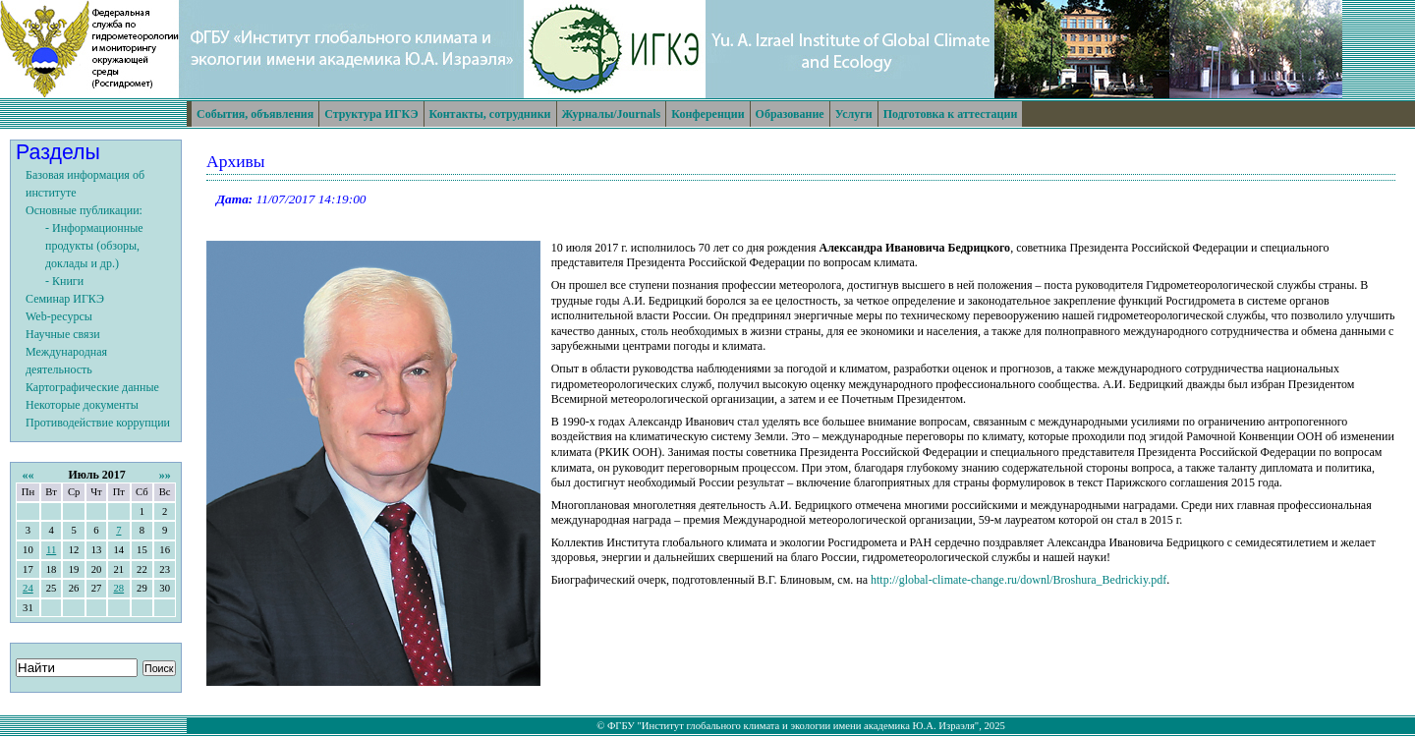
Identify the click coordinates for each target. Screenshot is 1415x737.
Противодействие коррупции (98, 422)
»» (165, 475)
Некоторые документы (82, 405)
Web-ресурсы (59, 316)
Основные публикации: (84, 210)
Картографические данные (92, 387)
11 (51, 549)
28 (118, 588)
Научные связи (63, 334)
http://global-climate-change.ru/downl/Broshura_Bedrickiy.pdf (1018, 580)
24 (28, 588)
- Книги (64, 281)
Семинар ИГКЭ (65, 299)
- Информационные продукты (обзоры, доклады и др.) (94, 245)
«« (27, 475)
